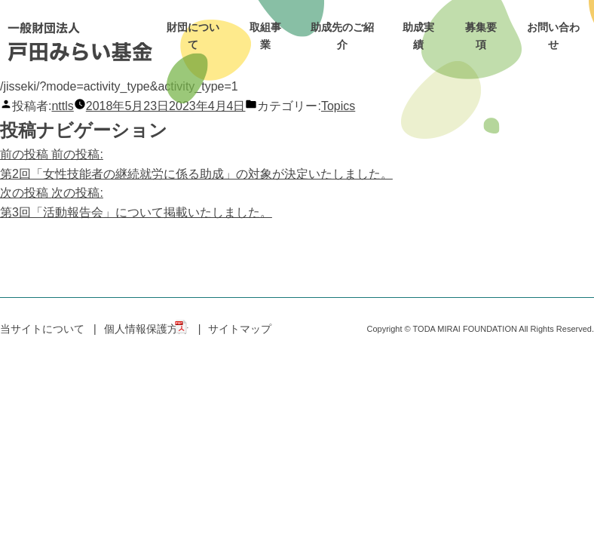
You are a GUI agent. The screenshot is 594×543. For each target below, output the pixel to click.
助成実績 (418, 36)
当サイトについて (42, 329)
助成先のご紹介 (342, 36)
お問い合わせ (553, 36)
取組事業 (265, 36)
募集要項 (481, 36)
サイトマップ (239, 329)
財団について (193, 36)
